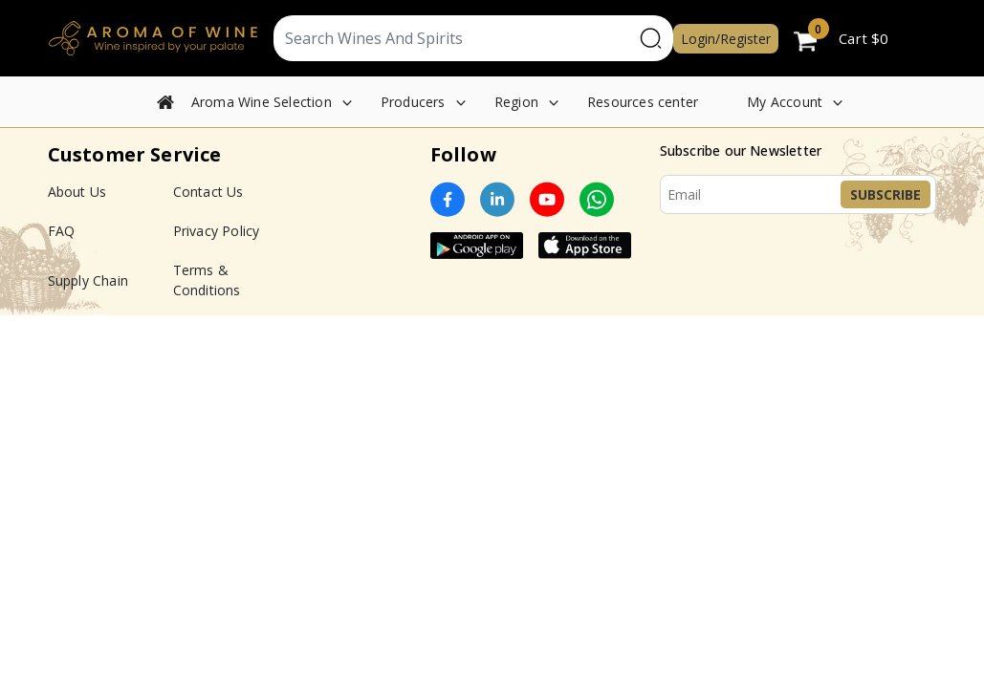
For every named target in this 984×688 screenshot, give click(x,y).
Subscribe (885, 194)
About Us (77, 192)
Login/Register (726, 39)
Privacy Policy (216, 231)
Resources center (642, 102)
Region (516, 102)
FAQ (62, 231)
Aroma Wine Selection (261, 102)
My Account (784, 102)
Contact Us (208, 192)
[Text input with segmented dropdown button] (453, 38)
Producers (413, 102)
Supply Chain (88, 280)
